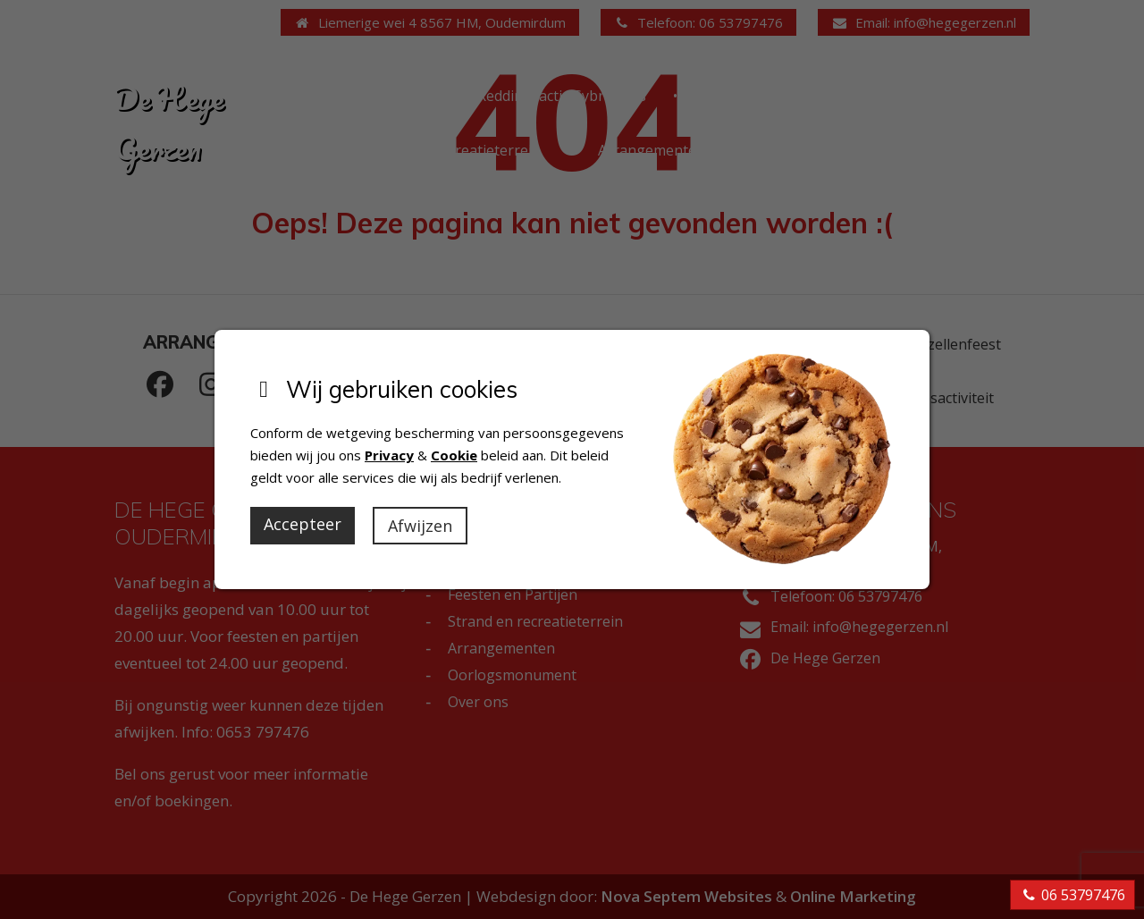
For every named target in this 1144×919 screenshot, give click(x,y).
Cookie (454, 455)
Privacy (389, 455)
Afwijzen (420, 525)
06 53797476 (1072, 895)
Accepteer (302, 524)
